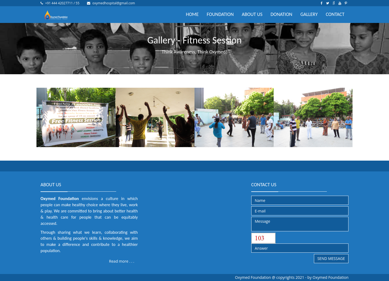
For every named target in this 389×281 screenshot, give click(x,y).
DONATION (281, 14)
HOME (192, 14)
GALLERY (309, 14)
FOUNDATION (220, 14)
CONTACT (335, 14)
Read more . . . (121, 261)
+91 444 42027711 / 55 (62, 3)
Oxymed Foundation (330, 277)
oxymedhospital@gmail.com (113, 3)
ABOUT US (252, 14)
